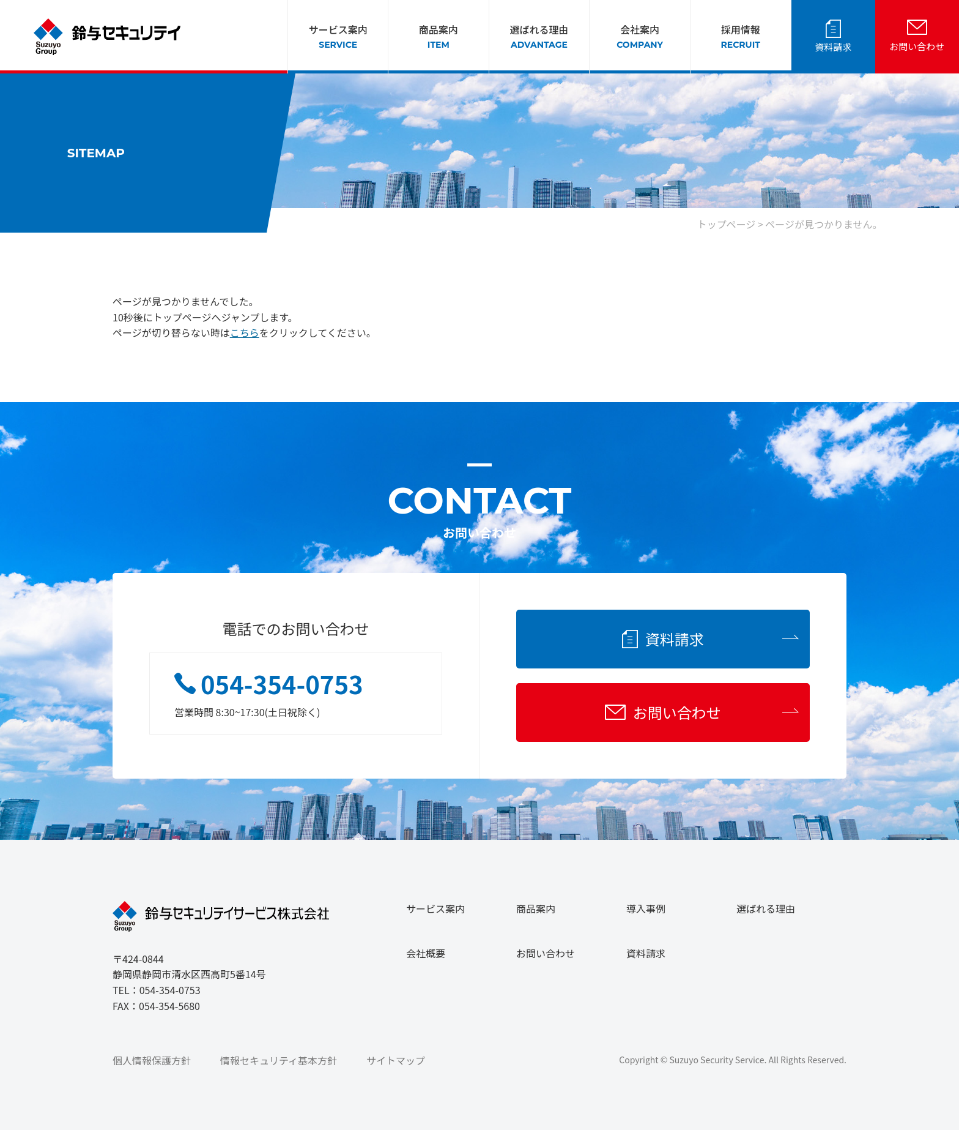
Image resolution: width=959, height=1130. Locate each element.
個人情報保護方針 (152, 1060)
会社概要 (425, 953)
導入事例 (645, 908)
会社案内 (639, 36)
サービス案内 (338, 36)
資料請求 (833, 46)
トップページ (726, 224)
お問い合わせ (916, 46)
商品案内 (438, 36)
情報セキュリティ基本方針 (278, 1060)
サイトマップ (395, 1060)
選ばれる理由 (538, 36)
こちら (244, 332)
